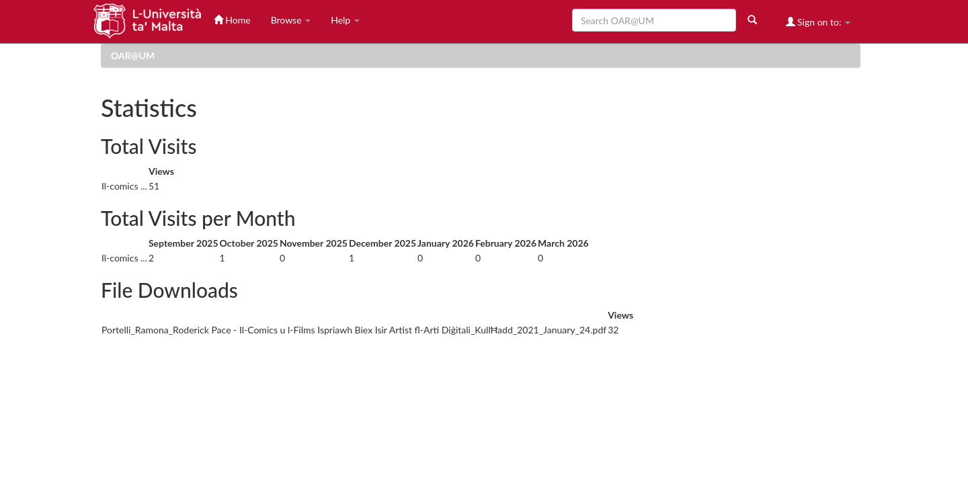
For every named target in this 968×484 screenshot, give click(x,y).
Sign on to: (818, 22)
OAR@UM (133, 55)
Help (345, 20)
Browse (291, 20)
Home (232, 20)
